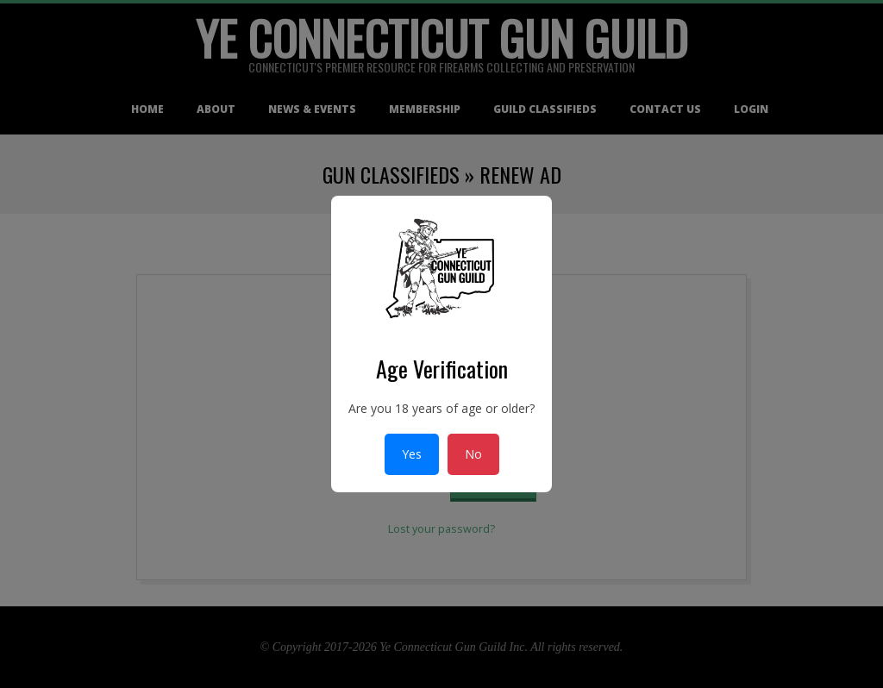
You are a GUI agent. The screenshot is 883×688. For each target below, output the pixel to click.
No (473, 454)
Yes (412, 454)
